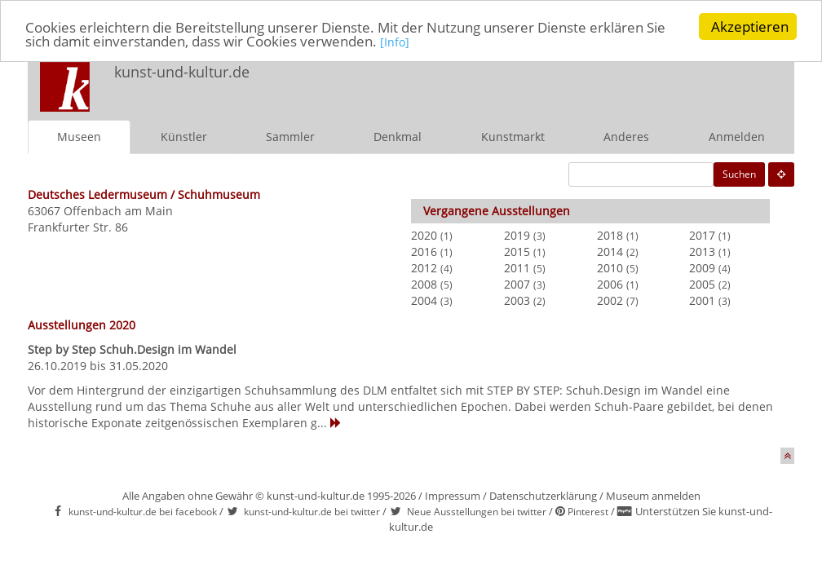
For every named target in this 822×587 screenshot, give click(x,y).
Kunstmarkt (513, 136)
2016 (424, 251)
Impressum (452, 495)
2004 (424, 300)
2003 (517, 300)
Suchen (739, 174)
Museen (79, 136)
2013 (702, 251)
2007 (517, 284)
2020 (424, 235)
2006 (610, 284)
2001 (702, 300)
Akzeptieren (750, 26)
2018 (610, 235)
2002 (610, 300)
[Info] (394, 42)
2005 (702, 284)
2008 (424, 284)
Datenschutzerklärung (543, 495)
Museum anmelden (653, 495)
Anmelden (737, 136)
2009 (702, 268)
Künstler (184, 136)
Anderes (626, 136)
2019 (517, 235)
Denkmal (397, 136)
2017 (702, 235)
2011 (517, 268)
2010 (610, 268)
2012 (424, 268)
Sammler (290, 136)
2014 (610, 251)
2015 (517, 251)
